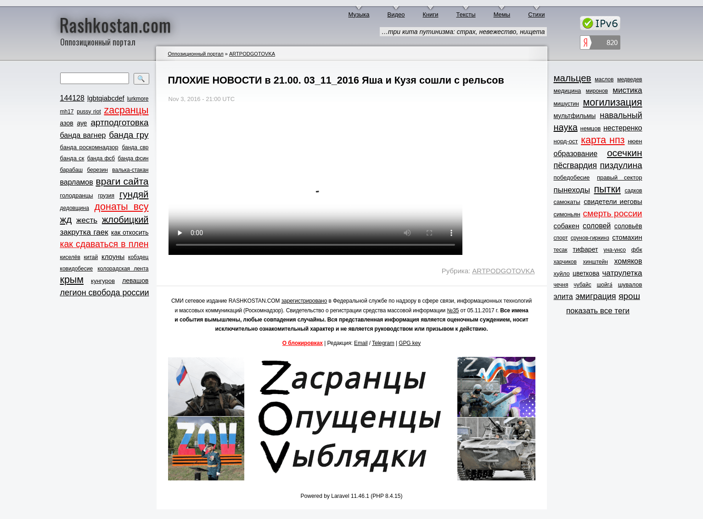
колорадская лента (122, 268)
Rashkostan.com (115, 24)
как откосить (129, 232)
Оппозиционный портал (196, 53)
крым (72, 279)
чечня (561, 285)
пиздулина (621, 165)
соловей (597, 226)
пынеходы (572, 190)
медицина (567, 90)
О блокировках (302, 343)
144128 (72, 98)
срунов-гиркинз (590, 238)
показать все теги (598, 310)
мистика (627, 90)
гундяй (134, 194)
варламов (76, 182)
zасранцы (126, 110)
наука (566, 127)
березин (97, 170)
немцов (590, 128)
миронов (597, 91)
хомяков (628, 261)
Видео (396, 14)
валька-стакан (130, 170)
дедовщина (74, 208)
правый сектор (619, 177)
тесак (561, 250)
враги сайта (122, 181)
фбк (636, 249)
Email (361, 343)
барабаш (71, 170)
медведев (629, 79)
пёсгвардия (575, 165)
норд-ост (566, 141)
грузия (106, 195)
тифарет (585, 249)
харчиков (565, 262)
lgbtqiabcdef (105, 98)
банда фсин (133, 158)
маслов (604, 79)
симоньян (567, 214)
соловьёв (628, 226)
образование (576, 154)
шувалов (630, 284)
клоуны (112, 256)
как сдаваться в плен (104, 244)
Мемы (502, 14)
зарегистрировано (304, 301)
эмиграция (595, 296)
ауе (82, 123)
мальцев (572, 78)
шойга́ (605, 285)
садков (633, 190)
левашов (135, 280)
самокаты (567, 201)
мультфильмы (575, 115)
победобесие (572, 177)
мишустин (566, 104)
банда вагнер (83, 135)
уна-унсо (614, 250)
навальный (621, 115)
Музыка (359, 14)
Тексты (466, 14)
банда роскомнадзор (89, 147)
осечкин (624, 152)
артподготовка (119, 122)
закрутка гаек (84, 232)
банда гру (128, 135)
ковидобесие (76, 268)
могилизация (612, 102)
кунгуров (103, 280)
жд (66, 219)
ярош (629, 296)
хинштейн (595, 262)
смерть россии (612, 213)
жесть (86, 220)
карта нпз (602, 140)
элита (563, 296)
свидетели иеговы (613, 201)
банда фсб (101, 158)
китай (91, 257)
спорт (561, 238)
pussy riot (89, 111)
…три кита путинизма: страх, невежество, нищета (463, 31)
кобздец (138, 257)
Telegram (383, 343)
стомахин (627, 237)
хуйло (562, 273)
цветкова (586, 273)
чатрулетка (622, 273)
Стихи (536, 14)
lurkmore (138, 99)
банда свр (135, 147)
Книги (431, 14)
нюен (635, 141)
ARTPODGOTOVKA (252, 53)
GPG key (410, 343)
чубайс (582, 285)
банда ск (72, 158)
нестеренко (622, 128)
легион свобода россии (104, 292)
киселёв (70, 257)
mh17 (67, 111)
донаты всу (122, 206)
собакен (566, 226)
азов (66, 123)
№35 (453, 310)
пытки (607, 189)
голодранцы (76, 195)
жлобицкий (125, 219)
